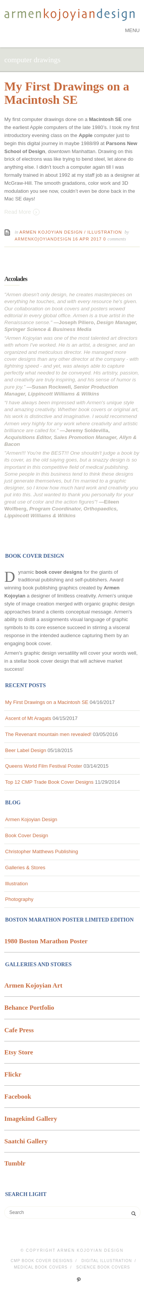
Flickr (12, 1074)
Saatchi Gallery (26, 1141)
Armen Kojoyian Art (33, 985)
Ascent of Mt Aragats (28, 718)
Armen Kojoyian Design (51, 232)
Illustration (104, 232)
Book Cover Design (26, 835)
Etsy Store (18, 1052)
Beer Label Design (25, 750)
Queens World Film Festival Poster (43, 766)
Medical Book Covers (41, 1267)
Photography (19, 899)
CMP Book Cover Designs (42, 1261)
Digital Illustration (106, 1261)
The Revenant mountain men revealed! (48, 734)
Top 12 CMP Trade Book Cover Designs (49, 782)
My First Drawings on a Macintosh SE (66, 93)
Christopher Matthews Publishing (41, 851)
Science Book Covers (103, 1267)
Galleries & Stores (25, 867)
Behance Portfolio (29, 1007)
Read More (21, 212)
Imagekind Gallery (30, 1118)
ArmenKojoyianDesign (43, 239)
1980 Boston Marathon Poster (46, 941)
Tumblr (14, 1163)
